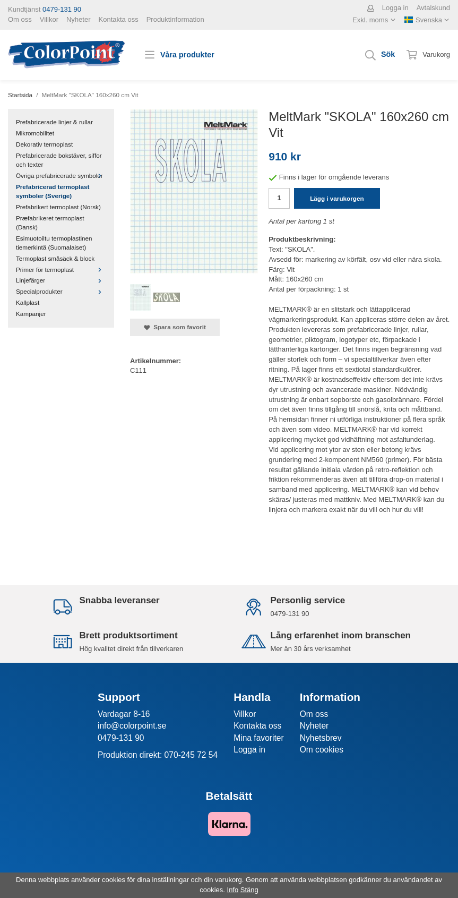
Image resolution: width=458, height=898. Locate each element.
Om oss (20, 19)
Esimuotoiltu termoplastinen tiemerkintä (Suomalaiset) (54, 243)
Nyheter (78, 19)
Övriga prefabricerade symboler (61, 175)
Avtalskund (433, 8)
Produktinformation (175, 19)
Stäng (249, 890)
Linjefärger (61, 280)
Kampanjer (31, 313)
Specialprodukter (61, 291)
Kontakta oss (119, 19)
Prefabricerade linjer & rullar (54, 121)
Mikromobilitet (35, 133)
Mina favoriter (258, 737)
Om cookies (321, 749)
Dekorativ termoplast (44, 144)
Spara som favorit (175, 327)
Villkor (49, 19)
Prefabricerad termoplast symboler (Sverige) (52, 191)
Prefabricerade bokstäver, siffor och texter (59, 160)
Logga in (395, 8)
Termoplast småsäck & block (55, 258)
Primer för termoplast (61, 269)
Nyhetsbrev (321, 737)
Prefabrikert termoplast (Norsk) (58, 206)
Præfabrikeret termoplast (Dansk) (50, 222)
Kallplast (27, 302)
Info (233, 890)
